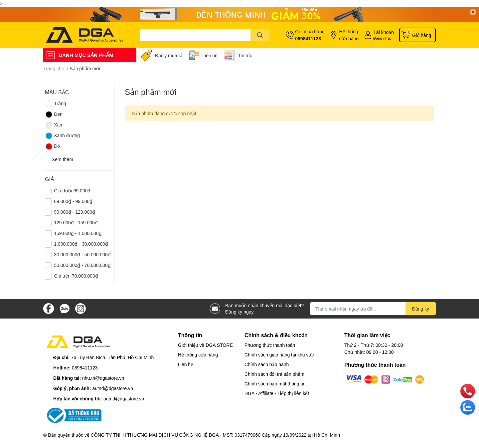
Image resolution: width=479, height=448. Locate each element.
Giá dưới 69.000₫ (72, 190)
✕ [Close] (473, 12)
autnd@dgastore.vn (112, 388)
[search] (259, 35)
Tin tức (245, 55)
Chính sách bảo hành (266, 364)
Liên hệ (210, 55)
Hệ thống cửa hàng (349, 35)
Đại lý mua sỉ (168, 55)
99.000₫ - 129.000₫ (74, 212)
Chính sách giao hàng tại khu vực (279, 354)
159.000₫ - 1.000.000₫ (77, 233)
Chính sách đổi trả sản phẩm (274, 374)
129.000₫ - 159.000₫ (76, 222)
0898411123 (308, 38)
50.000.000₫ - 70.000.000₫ (82, 265)
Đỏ (52, 146)
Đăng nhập (382, 38)
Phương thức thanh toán (269, 345)
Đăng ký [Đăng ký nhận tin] (420, 309)
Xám (54, 125)
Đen (54, 114)
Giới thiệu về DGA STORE (205, 345)
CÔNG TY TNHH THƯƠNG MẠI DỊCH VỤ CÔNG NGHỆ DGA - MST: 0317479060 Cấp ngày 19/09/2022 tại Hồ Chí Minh (215, 435)
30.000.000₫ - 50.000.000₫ (82, 254)
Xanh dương (62, 136)
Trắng (55, 104)
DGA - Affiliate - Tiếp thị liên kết (276, 393)
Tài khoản (383, 32)
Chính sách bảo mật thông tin (274, 383)
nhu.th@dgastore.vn (103, 378)
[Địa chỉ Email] (373, 308)
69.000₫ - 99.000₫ (73, 201)
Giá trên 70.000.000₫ (76, 276)
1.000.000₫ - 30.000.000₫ (81, 244)
